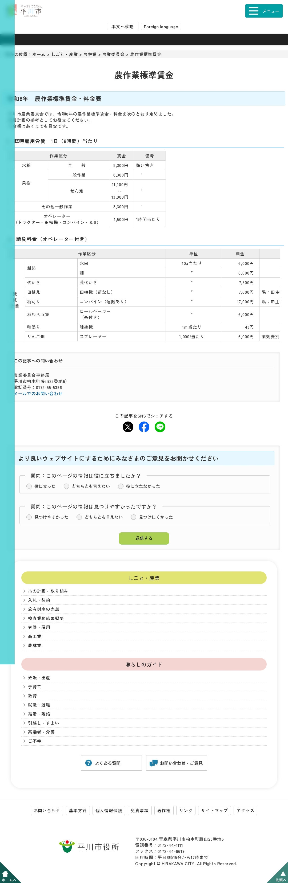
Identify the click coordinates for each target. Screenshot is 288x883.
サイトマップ (214, 810)
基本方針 (78, 810)
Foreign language (161, 26)
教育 (32, 696)
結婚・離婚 (39, 714)
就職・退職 (39, 705)
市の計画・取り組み (48, 591)
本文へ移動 (122, 26)
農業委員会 (113, 54)
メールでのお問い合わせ (38, 393)
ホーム (39, 54)
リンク (186, 810)
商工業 (34, 636)
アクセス (245, 810)
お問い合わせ (47, 810)
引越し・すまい (43, 723)
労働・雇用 (39, 627)
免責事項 (140, 810)
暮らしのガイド (144, 664)
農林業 (90, 54)
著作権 (164, 810)
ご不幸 (34, 741)
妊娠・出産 (39, 677)
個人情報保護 (108, 810)
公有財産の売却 (43, 609)
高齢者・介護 (41, 732)
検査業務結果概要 (46, 618)
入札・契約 (39, 600)
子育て (34, 687)
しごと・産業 (64, 54)
